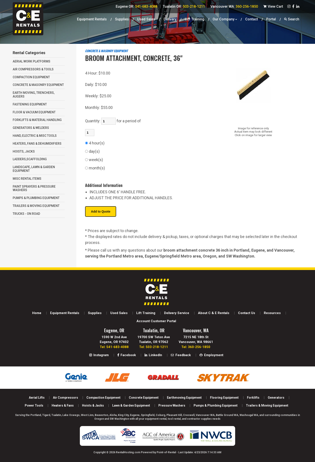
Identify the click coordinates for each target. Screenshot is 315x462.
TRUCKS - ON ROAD (26, 213)
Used (146, 18)
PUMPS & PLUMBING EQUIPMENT (36, 198)
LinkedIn (153, 355)
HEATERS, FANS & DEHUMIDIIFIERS (37, 143)
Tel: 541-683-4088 (114, 347)
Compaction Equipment (103, 397)
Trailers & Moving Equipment (267, 405)
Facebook (126, 355)
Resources (272, 313)
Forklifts (253, 397)
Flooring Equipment (224, 397)
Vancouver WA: (234, 6)
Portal (271, 18)
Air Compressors (65, 397)
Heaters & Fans (63, 405)
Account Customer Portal (156, 321)
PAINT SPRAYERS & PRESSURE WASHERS (34, 188)
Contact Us (246, 313)
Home (36, 313)
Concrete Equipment (144, 397)
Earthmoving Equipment (184, 397)
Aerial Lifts (37, 397)
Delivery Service (176, 313)
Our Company (225, 18)
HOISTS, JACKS (24, 151)
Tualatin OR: (184, 6)
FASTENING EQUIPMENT (30, 104)
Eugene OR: (136, 6)
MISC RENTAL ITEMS (27, 178)
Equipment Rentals (92, 18)
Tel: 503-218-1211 (153, 347)
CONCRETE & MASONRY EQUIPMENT (38, 85)
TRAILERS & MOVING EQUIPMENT (36, 206)
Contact (251, 18)
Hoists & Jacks (93, 405)
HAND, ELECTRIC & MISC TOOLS (35, 135)
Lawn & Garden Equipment (131, 405)
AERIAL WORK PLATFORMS (31, 61)
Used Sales (119, 313)
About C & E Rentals (213, 313)
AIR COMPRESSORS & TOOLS (33, 69)
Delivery (170, 18)
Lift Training (194, 18)
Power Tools (34, 405)
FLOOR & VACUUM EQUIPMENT (34, 112)
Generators (276, 397)
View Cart (273, 6)
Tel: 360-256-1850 (195, 347)
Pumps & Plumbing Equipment (216, 405)
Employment (211, 355)
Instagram (99, 355)
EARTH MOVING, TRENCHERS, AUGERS (33, 94)
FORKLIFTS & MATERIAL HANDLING (37, 120)
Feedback (181, 355)
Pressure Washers (171, 405)
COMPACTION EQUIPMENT (31, 77)
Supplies (122, 18)
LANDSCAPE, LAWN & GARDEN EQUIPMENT (34, 168)
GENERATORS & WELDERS (31, 128)
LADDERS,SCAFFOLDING (30, 159)
